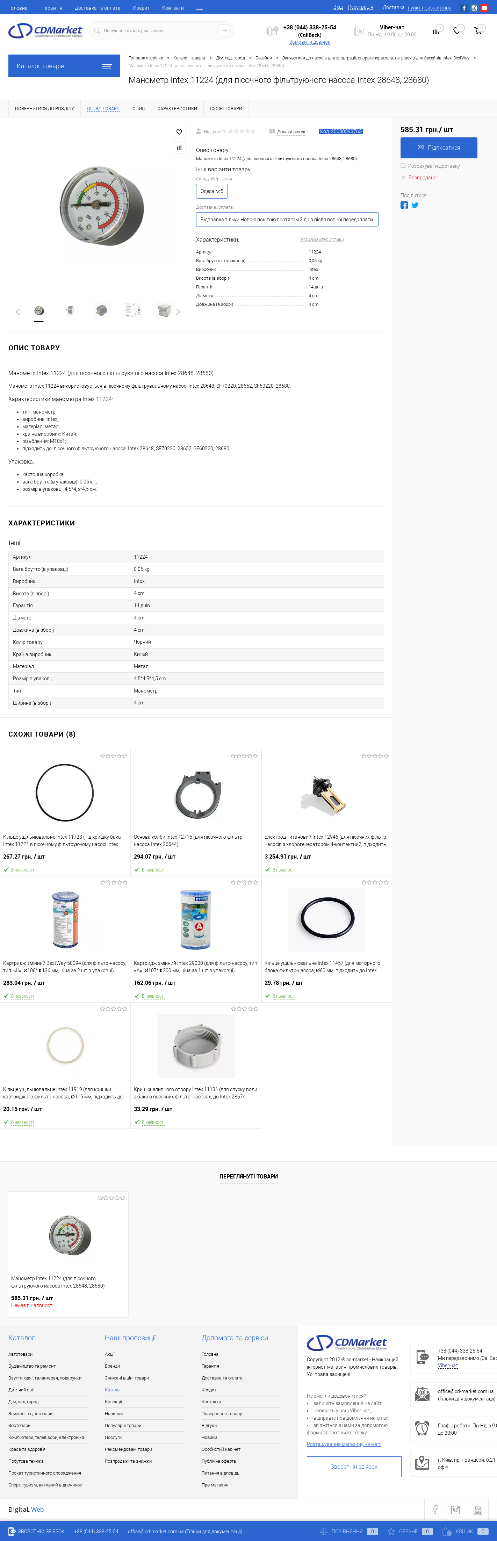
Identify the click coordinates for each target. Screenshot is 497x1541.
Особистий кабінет (221, 1450)
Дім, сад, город (23, 1402)
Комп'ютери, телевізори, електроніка (46, 1438)
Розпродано (419, 177)
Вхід (338, 7)
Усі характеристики (322, 239)
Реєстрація (360, 7)
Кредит (141, 8)
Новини (209, 1438)
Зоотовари (19, 1426)
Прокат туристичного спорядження (44, 1473)
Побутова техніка (26, 1461)
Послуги (113, 1438)
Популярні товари (123, 1426)
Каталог (113, 1390)
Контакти (173, 8)
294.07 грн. (196, 860)
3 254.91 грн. (327, 860)
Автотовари (20, 1354)
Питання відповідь (220, 1473)
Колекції (113, 1402)
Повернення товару (222, 1414)
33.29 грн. (196, 1112)
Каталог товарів (64, 66)
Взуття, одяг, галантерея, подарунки (44, 1378)
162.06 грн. (196, 986)
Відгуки (209, 1426)
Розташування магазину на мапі (344, 1445)
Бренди (112, 1366)
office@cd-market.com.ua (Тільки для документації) (185, 1531)
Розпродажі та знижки (128, 1461)
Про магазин (215, 1485)
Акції (110, 1354)
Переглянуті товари (248, 1177)
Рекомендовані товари (128, 1450)
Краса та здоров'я (26, 1450)
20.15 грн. (65, 1112)
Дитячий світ (21, 1390)
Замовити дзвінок (309, 42)
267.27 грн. (65, 860)
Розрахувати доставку (430, 166)
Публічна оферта (219, 1461)
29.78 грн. (327, 986)
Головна (18, 8)
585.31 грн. (32, 1299)
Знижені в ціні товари (30, 1414)
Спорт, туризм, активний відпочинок (45, 1485)
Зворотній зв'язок (354, 1467)
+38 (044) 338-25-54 (309, 27)
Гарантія (52, 8)
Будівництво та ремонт (32, 1366)
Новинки (114, 1414)
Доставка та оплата (98, 8)
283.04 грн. (65, 986)
